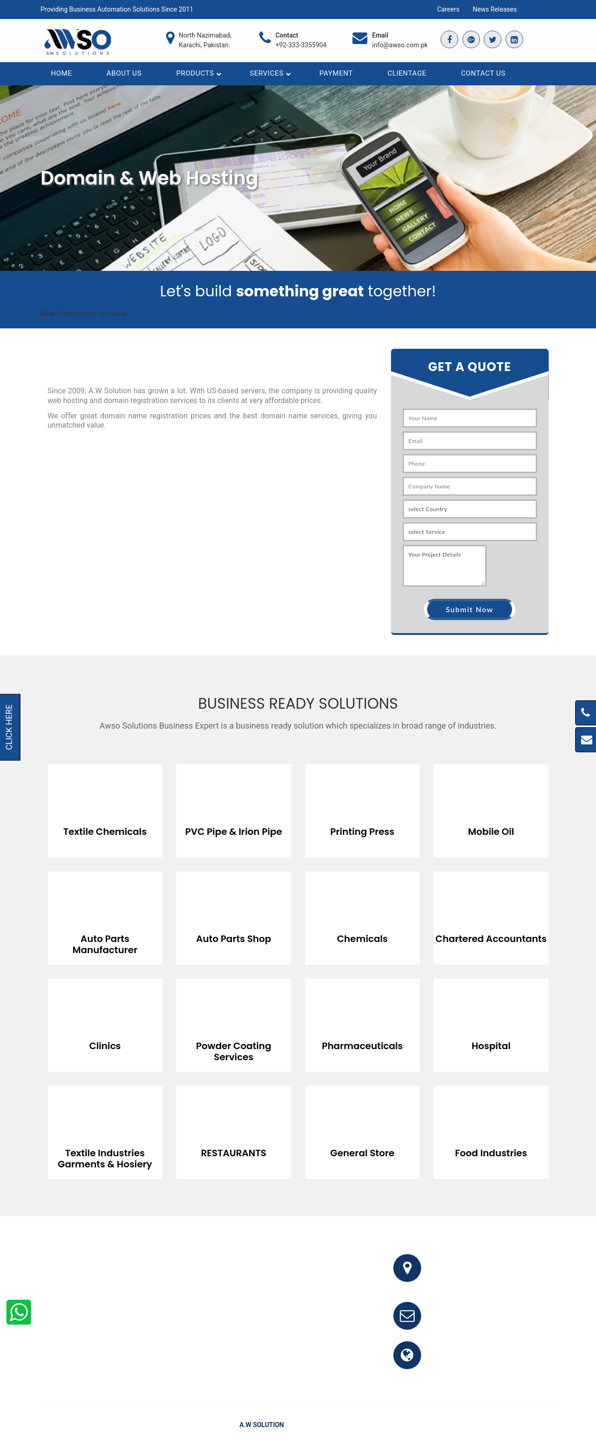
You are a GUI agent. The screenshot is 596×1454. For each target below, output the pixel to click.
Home (441, 1430)
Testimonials (498, 1430)
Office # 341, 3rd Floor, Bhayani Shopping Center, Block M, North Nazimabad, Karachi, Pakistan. (495, 1278)
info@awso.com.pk (400, 45)
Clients (536, 1430)
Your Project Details (445, 571)
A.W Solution (261, 1430)
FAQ (464, 1430)
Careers (448, 9)
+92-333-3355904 (301, 45)
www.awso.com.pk (466, 1366)
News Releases (495, 9)
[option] (105, 809)
